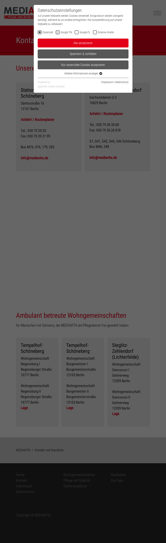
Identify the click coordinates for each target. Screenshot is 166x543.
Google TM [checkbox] (66, 32)
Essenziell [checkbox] (48, 32)
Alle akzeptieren (83, 43)
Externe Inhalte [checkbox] (106, 32)
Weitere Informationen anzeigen (83, 73)
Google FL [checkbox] (85, 32)
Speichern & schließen (83, 54)
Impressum (107, 82)
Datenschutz (121, 82)
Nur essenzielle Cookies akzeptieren (83, 65)
